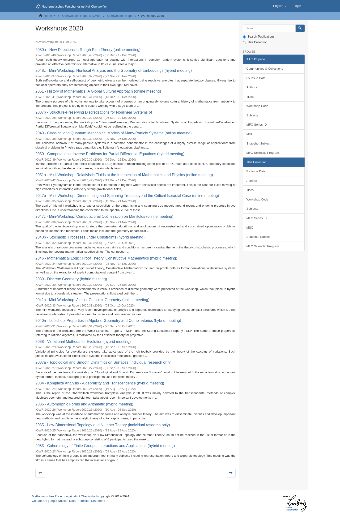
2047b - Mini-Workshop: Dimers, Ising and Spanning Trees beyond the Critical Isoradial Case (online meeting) (127, 196)
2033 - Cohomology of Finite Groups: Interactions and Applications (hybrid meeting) (105, 446)
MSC (249, 134)
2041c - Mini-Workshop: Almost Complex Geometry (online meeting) (92, 300)
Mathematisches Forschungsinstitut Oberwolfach (65, 496)
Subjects (252, 115)
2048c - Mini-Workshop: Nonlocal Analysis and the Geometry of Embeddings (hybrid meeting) (113, 70)
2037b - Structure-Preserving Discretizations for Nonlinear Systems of (93, 112)
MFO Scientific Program (262, 152)
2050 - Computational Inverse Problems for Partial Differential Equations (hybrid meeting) (109, 154)
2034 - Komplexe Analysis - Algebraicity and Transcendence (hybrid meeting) (99, 383)
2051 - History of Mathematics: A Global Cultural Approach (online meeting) (98, 91)
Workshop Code (257, 106)
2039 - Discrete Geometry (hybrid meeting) (71, 279)
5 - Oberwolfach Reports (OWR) (79, 15)
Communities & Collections (264, 68)
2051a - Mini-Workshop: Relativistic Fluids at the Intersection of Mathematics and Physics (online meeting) (124, 175)
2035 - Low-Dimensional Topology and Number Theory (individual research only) (102, 425)
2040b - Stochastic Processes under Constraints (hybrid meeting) (89, 237)
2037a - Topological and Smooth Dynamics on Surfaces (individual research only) (103, 362)
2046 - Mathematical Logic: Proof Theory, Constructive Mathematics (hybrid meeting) (106, 258)
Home (48, 15)
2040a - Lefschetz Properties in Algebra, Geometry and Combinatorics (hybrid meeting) (108, 321)
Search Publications (259, 36)
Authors (251, 87)
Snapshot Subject (258, 143)
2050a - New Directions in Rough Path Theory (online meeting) (87, 50)
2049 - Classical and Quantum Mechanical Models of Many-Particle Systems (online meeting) (113, 133)
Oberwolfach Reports (121, 15)
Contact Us (39, 501)
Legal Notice (58, 501)
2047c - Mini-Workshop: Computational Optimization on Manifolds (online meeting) (104, 216)
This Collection (255, 42)
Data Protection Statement (87, 501)
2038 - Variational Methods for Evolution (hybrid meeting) (83, 342)
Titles (250, 96)
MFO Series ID (256, 124)
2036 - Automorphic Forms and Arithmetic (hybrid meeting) (84, 404)
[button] (280, 6)
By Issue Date (256, 78)
